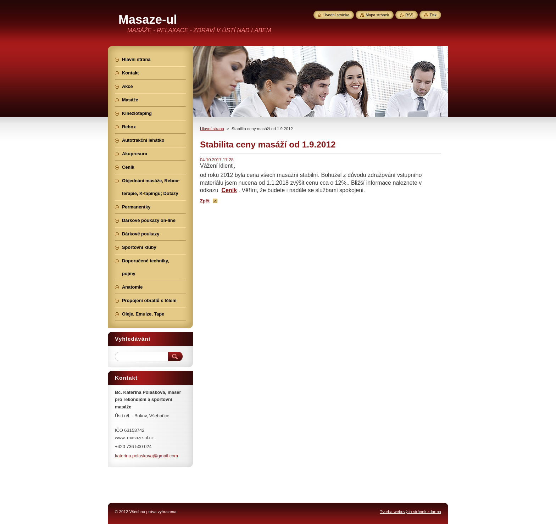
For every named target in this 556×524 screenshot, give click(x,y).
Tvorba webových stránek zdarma (410, 511)
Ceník (229, 190)
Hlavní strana (212, 129)
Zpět (205, 201)
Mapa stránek (377, 15)
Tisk (433, 15)
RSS (409, 15)
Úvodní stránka (336, 15)
